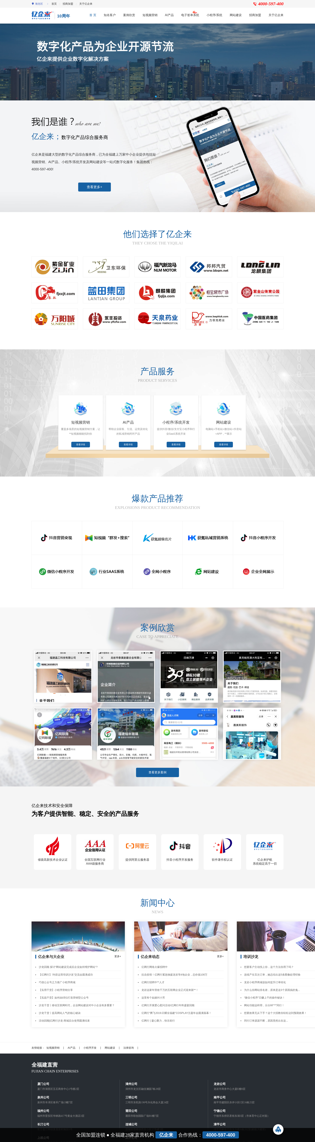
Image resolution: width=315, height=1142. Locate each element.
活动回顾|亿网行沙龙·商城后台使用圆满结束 (64, 1017)
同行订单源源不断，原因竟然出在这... (266, 1017)
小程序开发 (89, 1044)
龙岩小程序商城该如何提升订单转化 (265, 978)
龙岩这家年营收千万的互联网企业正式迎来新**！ (169, 986)
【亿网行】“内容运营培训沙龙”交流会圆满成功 (66, 971)
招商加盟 (68, 3)
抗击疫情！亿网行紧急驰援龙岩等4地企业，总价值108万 (174, 971)
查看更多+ (94, 187)
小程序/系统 (214, 15)
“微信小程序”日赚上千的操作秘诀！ (264, 994)
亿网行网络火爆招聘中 (154, 963)
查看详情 (81, 446)
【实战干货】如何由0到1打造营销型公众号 (64, 994)
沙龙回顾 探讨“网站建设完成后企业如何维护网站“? (68, 963)
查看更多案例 (157, 776)
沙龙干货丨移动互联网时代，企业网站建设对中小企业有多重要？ (77, 1001)
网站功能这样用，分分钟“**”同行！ (264, 1001)
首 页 (92, 15)
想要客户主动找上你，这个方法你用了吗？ (269, 963)
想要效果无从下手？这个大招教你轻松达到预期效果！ (275, 1009)
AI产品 (169, 15)
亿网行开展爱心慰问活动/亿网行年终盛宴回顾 (167, 1001)
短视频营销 (150, 15)
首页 (54, 3)
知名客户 (110, 15)
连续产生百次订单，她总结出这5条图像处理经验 (272, 971)
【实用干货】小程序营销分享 (56, 986)
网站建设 (236, 15)
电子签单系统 (190, 15)
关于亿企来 (85, 3)
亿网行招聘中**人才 (152, 978)
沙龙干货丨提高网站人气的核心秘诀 (60, 1009)
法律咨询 (128, 1044)
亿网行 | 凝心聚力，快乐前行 (158, 1017)
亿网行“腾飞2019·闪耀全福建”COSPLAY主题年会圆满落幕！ (176, 1009)
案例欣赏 (129, 15)
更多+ (117, 952)
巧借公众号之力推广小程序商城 (57, 978)
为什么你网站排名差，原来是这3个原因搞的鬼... (272, 986)
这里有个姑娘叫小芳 (153, 994)
